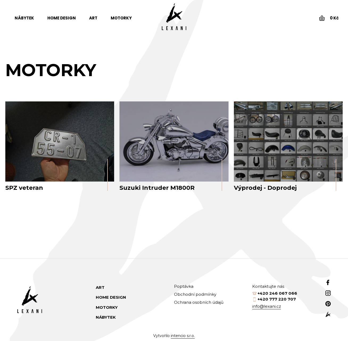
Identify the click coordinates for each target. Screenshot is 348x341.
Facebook (328, 282)
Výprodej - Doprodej (265, 187)
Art (93, 18)
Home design (61, 18)
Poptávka (183, 286)
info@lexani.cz (266, 306)
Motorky (121, 18)
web (328, 314)
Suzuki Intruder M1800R (156, 187)
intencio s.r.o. (183, 335)
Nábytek (24, 18)
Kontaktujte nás (268, 286)
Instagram (328, 293)
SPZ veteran (24, 187)
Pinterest (328, 303)
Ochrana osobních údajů (198, 302)
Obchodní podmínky (195, 294)
